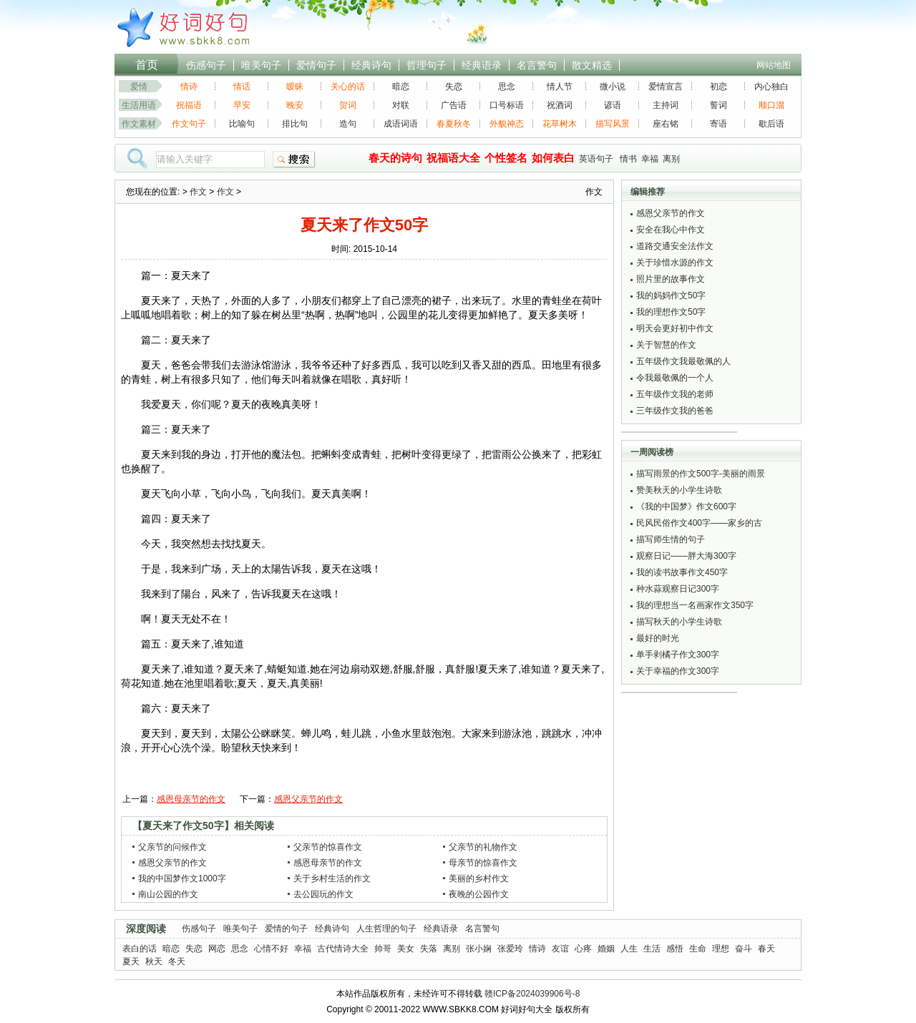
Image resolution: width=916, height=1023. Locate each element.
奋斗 (743, 949)
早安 (241, 105)
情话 (241, 87)
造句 (347, 124)
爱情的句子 (286, 929)
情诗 (189, 87)
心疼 (583, 949)
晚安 (294, 105)
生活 (652, 949)
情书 (628, 159)
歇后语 (771, 124)
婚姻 (606, 949)
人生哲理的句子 (386, 929)
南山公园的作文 (168, 894)
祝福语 (189, 105)
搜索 (294, 159)
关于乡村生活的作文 (332, 878)
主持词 (665, 105)
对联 (400, 105)
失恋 (453, 87)
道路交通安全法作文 (674, 246)
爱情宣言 (665, 87)
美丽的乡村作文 (479, 878)
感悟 (674, 949)
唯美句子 (261, 65)
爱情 (138, 87)
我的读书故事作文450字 (682, 572)
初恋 (718, 87)
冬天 (176, 961)
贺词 (347, 105)
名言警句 (537, 65)
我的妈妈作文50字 (671, 295)
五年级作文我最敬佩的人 (683, 361)
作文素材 (139, 124)
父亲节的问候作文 (172, 847)
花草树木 (559, 124)
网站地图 (773, 65)
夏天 (131, 961)
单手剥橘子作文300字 (677, 655)
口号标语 (506, 105)
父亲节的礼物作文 (483, 847)
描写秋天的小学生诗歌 (679, 622)
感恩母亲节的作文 (191, 799)
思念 (506, 87)
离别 (671, 159)
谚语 (612, 105)
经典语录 (482, 65)
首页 (146, 65)
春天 (766, 949)
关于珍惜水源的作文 (674, 263)
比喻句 (242, 124)
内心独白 (771, 87)
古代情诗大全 (343, 949)
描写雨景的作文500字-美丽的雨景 (700, 474)
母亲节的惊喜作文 (483, 863)
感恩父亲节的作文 (308, 799)
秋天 (153, 961)
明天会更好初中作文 (674, 328)
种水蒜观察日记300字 (677, 589)
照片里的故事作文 (670, 279)
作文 (198, 192)
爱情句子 (316, 65)
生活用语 (139, 105)
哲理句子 (426, 65)
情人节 (559, 87)
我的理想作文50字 (671, 312)
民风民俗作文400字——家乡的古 (699, 523)
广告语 (454, 105)
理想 (720, 949)
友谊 (560, 949)
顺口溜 (771, 105)
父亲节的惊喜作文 (327, 847)
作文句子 (189, 124)
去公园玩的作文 (323, 894)
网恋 (216, 949)
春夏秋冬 (454, 124)
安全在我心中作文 (670, 230)
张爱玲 (510, 949)
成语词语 (401, 124)
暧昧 (294, 87)
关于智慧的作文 (666, 345)
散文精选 (592, 65)
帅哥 (382, 949)
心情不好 (271, 949)
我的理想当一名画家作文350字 (695, 605)
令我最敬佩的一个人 (674, 378)
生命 (697, 949)
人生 (629, 949)
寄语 (718, 124)
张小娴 (479, 949)
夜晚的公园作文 (479, 894)
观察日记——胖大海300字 (686, 556)
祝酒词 (559, 105)
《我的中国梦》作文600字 (686, 506)
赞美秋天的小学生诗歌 (679, 490)
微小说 (612, 87)
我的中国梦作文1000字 (182, 878)
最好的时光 (657, 638)
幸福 (649, 159)
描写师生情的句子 (670, 539)
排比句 (295, 124)
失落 (428, 949)
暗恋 (400, 87)
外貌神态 (506, 124)
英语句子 (596, 159)
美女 (405, 949)
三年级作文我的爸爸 (674, 411)
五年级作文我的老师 (674, 394)
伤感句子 (206, 65)
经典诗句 (371, 65)
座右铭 (665, 124)
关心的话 (348, 87)
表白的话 (139, 949)
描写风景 (612, 124)
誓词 (718, 105)
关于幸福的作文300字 (677, 671)
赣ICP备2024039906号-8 (532, 994)
